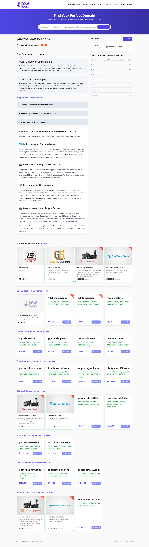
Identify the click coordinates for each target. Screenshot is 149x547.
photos (109, 374)
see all (45, 243)
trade (121, 301)
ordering (91, 304)
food (56, 304)
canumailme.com (87, 338)
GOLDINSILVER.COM (54, 268)
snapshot (22, 377)
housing (92, 404)
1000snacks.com (57, 297)
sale (117, 304)
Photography (95, 75)
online (50, 301)
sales (79, 402)
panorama (122, 374)
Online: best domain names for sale (33, 291)
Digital (93, 70)
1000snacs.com (86, 297)
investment (86, 402)
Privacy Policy (119, 541)
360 (92, 80)
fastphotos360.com (59, 442)
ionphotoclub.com (58, 368)
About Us (108, 4)
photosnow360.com (33, 39)
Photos (93, 85)
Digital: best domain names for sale (33, 331)
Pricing (116, 4)
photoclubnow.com (30, 368)
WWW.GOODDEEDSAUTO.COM (27, 315)
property (80, 404)
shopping (65, 344)
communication (82, 347)
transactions (110, 304)
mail (50, 347)
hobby (29, 372)
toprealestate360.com (119, 397)
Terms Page (129, 541)
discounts (93, 301)
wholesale (57, 301)
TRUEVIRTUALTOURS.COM (114, 268)
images (31, 374)
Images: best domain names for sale (33, 462)
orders (61, 304)
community (23, 372)
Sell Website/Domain (89, 4)
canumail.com (115, 338)
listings (116, 404)
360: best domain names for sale (32, 391)
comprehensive (111, 406)
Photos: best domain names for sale (33, 435)
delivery (51, 304)
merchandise (65, 301)
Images (93, 90)
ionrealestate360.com (90, 397)
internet (85, 342)
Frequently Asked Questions (30, 97)
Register (129, 4)
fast (50, 448)
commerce (110, 301)
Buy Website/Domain (73, 4)
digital (127, 301)
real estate (94, 402)
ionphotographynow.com (92, 368)
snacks (67, 304)
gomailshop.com (57, 338)
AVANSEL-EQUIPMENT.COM (85, 268)
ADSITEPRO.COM (23, 268)
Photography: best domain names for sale (36, 361)
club (34, 372)
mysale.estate (115, 297)
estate (122, 304)
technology (81, 374)
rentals (87, 404)
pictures (36, 374)
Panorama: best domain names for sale (35, 492)
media (88, 344)
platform (91, 347)
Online (93, 65)
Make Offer (127, 39)
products (64, 342)
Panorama (94, 95)
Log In (122, 4)
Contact (100, 4)
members (66, 374)
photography (23, 374)
